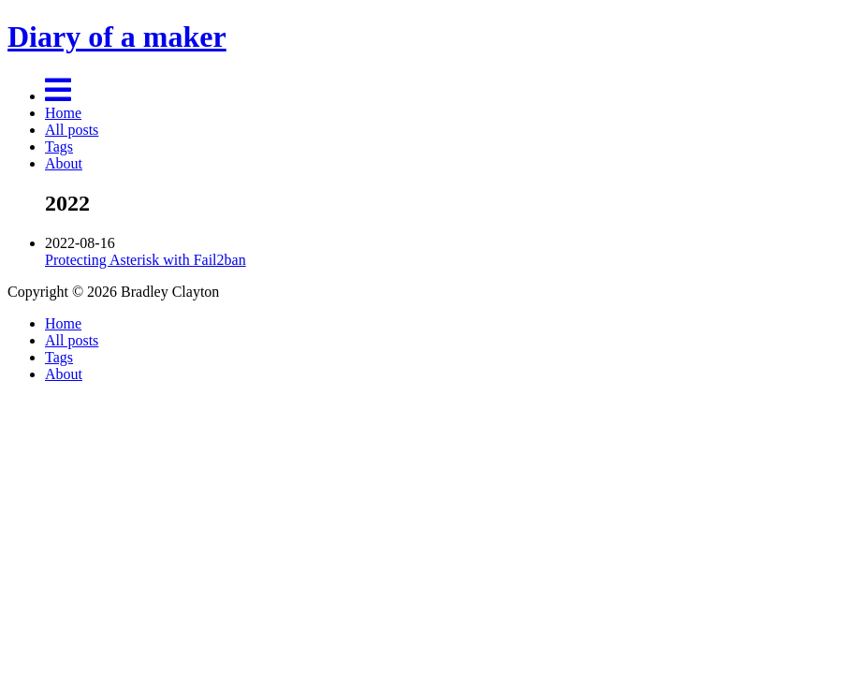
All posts (71, 130)
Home (63, 113)
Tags (59, 146)
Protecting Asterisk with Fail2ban (145, 260)
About (63, 163)
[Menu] (58, 96)
